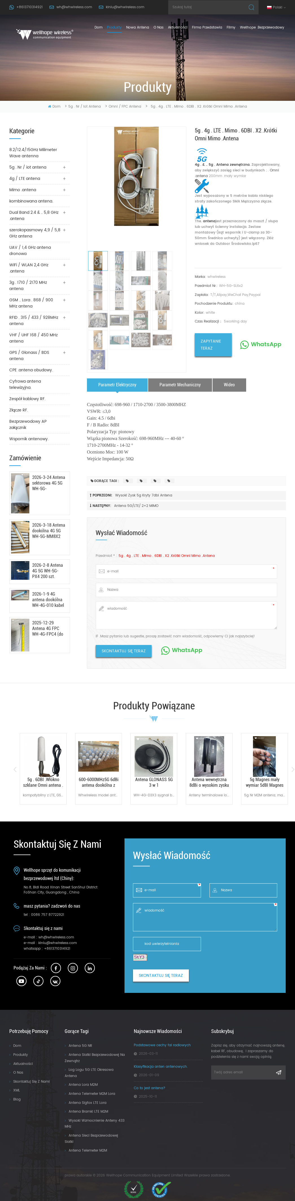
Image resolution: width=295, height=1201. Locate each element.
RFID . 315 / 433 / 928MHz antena (33, 320)
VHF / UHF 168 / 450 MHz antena (33, 338)
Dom (98, 27)
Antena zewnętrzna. (232, 164)
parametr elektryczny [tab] (117, 384)
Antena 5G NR (80, 1046)
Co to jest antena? (149, 1088)
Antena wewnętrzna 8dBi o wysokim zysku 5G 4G (209, 782)
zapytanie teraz (211, 345)
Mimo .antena (22, 190)
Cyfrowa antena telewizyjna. (25, 384)
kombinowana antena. (31, 201)
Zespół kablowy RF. (27, 399)
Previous (15, 769)
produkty (114, 27)
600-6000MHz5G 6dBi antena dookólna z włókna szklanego (99, 782)
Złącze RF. (18, 410)
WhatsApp (266, 344)
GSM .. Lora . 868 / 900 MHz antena (31, 303)
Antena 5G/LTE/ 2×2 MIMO (136, 506)
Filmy (231, 27)
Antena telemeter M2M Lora (92, 1094)
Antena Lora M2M (83, 1084)
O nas (18, 1072)
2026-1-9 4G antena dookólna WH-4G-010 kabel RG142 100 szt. (48, 599)
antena (208, 221)
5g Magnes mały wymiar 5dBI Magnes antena (264, 782)
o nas (158, 27)
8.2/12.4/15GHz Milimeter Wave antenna (33, 153)
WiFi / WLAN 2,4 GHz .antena (28, 268)
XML (16, 1090)
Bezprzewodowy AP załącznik (28, 424)
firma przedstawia (207, 27)
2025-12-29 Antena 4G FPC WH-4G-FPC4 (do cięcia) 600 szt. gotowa (47, 628)
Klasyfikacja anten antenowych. (161, 1066)
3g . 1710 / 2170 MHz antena (28, 285)
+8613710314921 (29, 7)
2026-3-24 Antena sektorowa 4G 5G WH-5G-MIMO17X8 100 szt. (48, 483)
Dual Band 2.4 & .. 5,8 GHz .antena (33, 215)
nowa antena (137, 27)
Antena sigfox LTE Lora (87, 1103)
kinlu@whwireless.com (125, 7)
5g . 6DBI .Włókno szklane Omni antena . (43, 782)
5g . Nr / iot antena (84, 106)
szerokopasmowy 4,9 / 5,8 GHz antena (34, 233)
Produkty (20, 1055)
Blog (17, 1099)
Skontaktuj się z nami (31, 1081)
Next (293, 769)
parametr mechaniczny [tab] (180, 384)
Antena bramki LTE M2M (88, 1111)
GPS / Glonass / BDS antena (29, 355)
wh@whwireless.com (74, 7)
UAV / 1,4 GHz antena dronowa (30, 250)
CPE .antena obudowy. (31, 370)
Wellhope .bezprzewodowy (262, 27)
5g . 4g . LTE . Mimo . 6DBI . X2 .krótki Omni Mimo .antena (167, 556)
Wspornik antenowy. (29, 439)
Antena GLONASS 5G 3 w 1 (154, 782)
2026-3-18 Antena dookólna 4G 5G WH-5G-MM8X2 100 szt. (48, 530)
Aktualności (177, 27)
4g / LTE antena (24, 178)
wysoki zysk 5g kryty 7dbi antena (143, 495)
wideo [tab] (229, 384)
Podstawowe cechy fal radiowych (162, 1045)
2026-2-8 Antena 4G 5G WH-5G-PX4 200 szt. (47, 571)
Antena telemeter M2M (88, 1150)
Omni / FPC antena (125, 106)
